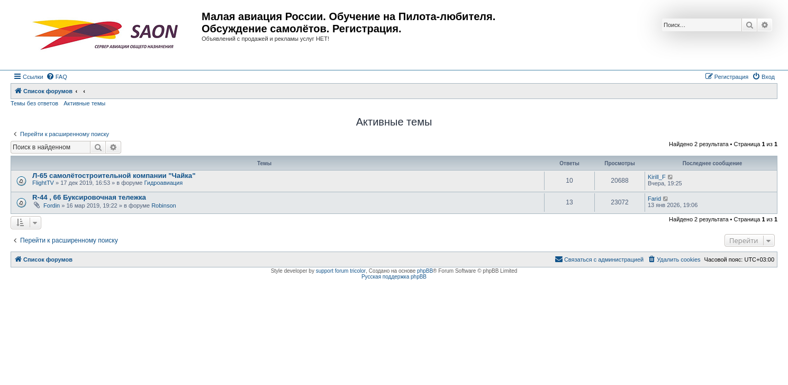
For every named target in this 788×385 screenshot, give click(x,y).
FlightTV (43, 183)
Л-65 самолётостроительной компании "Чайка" (113, 176)
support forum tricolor (341, 271)
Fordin (51, 205)
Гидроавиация (163, 183)
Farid (654, 198)
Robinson (163, 205)
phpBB (425, 271)
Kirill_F (657, 177)
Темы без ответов (34, 103)
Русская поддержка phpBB (394, 277)
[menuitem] (56, 76)
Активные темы (84, 103)
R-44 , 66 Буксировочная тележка (89, 197)
